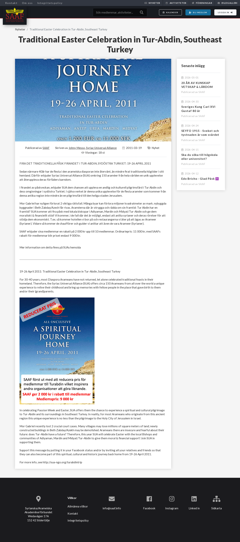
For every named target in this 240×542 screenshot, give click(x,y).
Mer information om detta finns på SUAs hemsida (50, 247)
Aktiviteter (175, 3)
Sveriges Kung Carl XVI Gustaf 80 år (198, 108)
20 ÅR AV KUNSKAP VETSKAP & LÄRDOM (197, 84)
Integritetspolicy (50, 3)
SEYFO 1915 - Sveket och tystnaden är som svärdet (200, 132)
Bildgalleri (227, 3)
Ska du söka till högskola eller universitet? (199, 156)
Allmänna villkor (78, 506)
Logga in (225, 12)
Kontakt (11, 3)
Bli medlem (198, 12)
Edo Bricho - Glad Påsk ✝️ (200, 178)
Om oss (27, 3)
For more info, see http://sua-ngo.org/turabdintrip (51, 462)
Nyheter (152, 3)
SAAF (202, 92)
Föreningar (202, 3)
